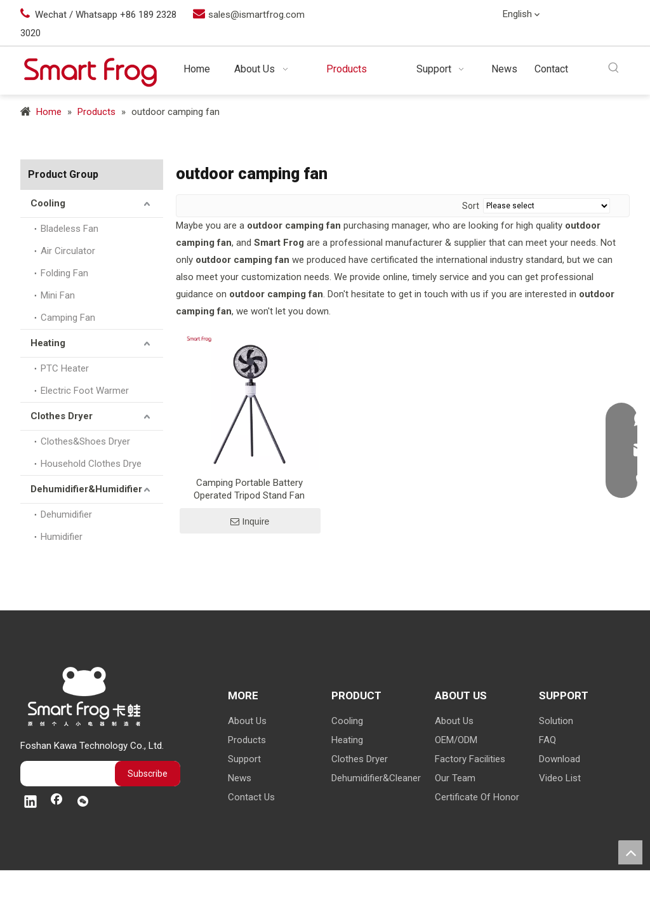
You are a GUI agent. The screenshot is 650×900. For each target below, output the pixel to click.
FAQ (547, 740)
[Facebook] (616, 15)
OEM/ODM (456, 740)
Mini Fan (58, 295)
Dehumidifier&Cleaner (376, 778)
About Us (247, 721)
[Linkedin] (590, 15)
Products (247, 740)
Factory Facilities (470, 759)
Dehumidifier (66, 514)
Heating (47, 343)
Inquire (249, 521)
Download (559, 759)
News (239, 778)
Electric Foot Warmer (85, 390)
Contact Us (251, 797)
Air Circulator (68, 251)
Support (244, 759)
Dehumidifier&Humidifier (86, 489)
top (630, 852)
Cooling (47, 203)
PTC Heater (65, 368)
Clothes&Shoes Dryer (85, 441)
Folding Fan (64, 273)
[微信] (616, 35)
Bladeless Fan (69, 228)
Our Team (455, 778)
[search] (64, 773)
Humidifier (62, 536)
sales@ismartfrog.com (256, 14)
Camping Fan (68, 317)
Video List (560, 778)
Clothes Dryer (61, 416)
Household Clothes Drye (91, 463)
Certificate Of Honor (477, 797)
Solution (556, 721)
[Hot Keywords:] (614, 68)
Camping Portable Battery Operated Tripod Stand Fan (249, 489)
